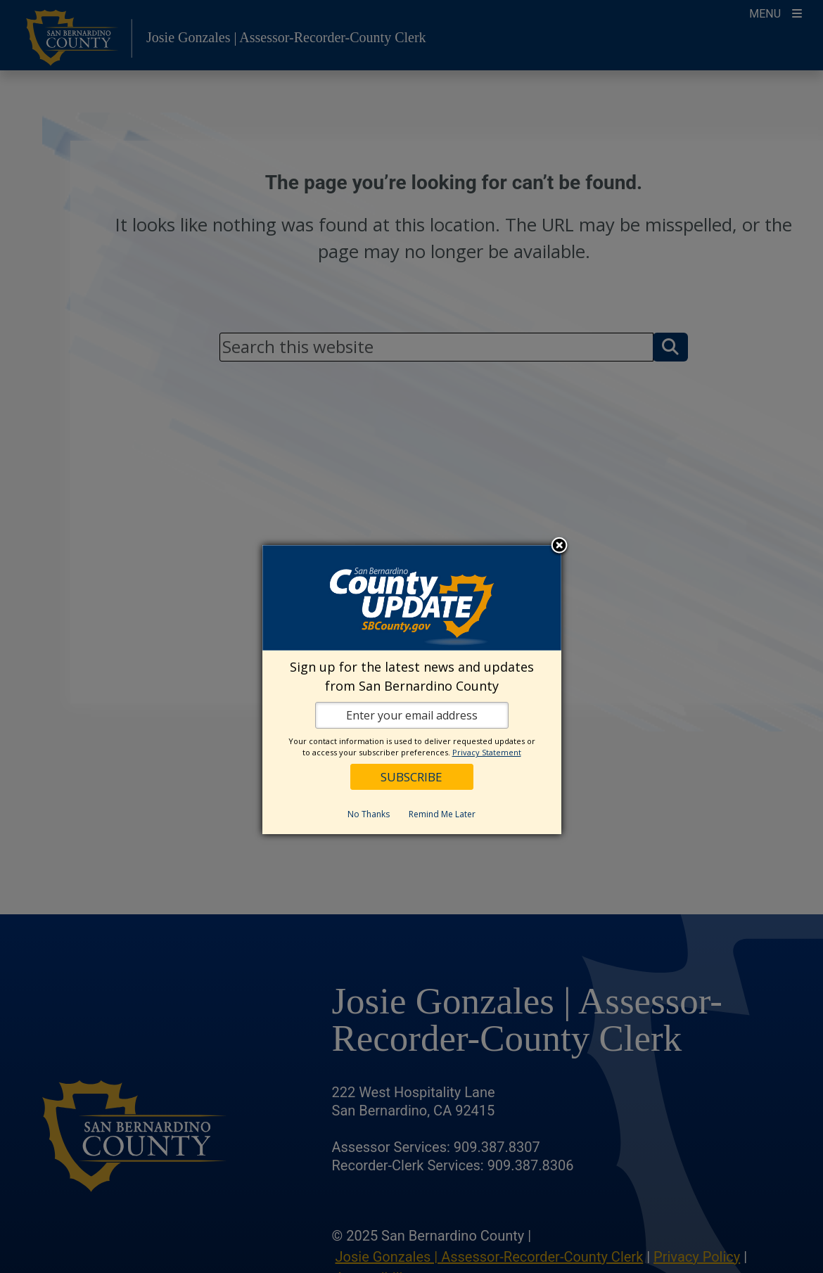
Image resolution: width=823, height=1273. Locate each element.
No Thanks (368, 814)
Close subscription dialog (559, 546)
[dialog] (411, 689)
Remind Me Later (442, 814)
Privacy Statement (486, 752)
